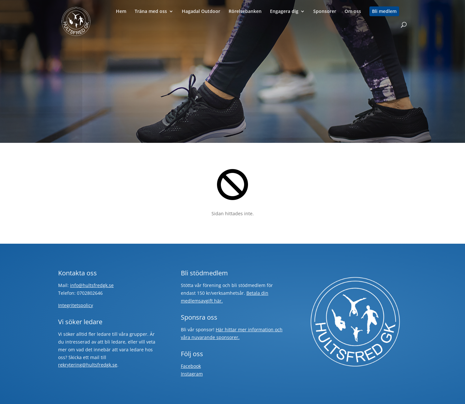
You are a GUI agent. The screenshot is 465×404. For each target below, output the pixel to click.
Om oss (353, 11)
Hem (121, 11)
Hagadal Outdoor (201, 11)
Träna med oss (151, 11)
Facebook (191, 366)
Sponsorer (324, 11)
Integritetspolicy (75, 305)
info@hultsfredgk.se (92, 285)
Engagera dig (284, 11)
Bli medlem (384, 11)
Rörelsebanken (245, 11)
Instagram (192, 374)
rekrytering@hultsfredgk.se (87, 365)
